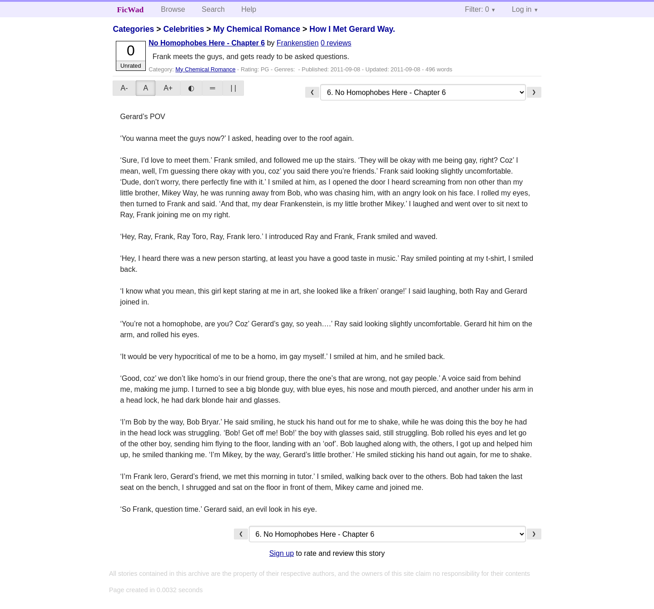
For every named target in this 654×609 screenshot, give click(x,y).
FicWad (130, 9)
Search (213, 9)
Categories (133, 29)
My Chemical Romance (256, 29)
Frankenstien (298, 43)
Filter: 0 (477, 9)
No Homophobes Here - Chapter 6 (207, 43)
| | (233, 88)
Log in (522, 9)
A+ (168, 88)
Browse (173, 9)
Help (248, 9)
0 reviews (336, 43)
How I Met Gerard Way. (352, 29)
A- (124, 88)
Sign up (281, 553)
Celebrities (183, 29)
